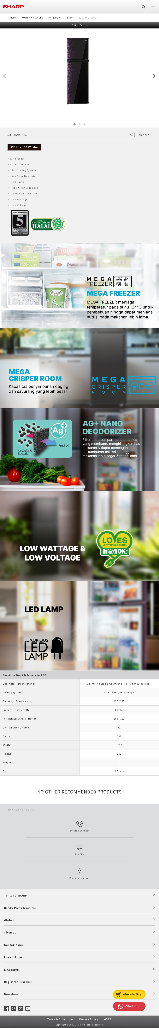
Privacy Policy (88, 1019)
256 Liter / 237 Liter (24, 147)
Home (13, 17)
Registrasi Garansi (18, 982)
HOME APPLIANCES (32, 17)
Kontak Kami (13, 945)
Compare (143, 135)
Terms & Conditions (60, 1019)
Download (11, 994)
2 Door (70, 17)
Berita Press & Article (20, 908)
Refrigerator (55, 17)
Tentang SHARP (15, 895)
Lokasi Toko (13, 957)
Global (9, 920)
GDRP (108, 1019)
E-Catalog (11, 970)
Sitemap (10, 932)
